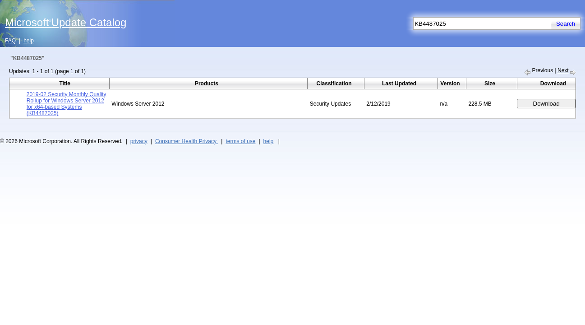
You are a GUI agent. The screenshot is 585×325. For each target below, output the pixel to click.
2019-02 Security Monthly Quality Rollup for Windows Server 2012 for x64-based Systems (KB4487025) (66, 103)
